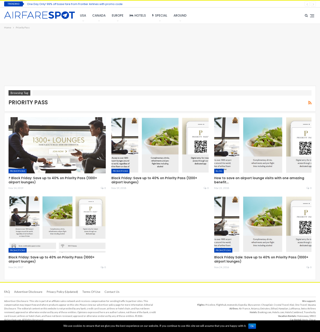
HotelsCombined (294, 312)
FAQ (7, 291)
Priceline (210, 304)
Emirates (265, 308)
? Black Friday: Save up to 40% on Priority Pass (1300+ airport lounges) (53, 180)
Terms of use (91, 291)
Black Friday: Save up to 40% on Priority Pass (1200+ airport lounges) (154, 180)
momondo (232, 304)
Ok (252, 326)
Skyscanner (254, 304)
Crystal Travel (281, 304)
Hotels (138, 15)
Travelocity (310, 312)
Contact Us (112, 291)
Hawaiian (283, 308)
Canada (99, 15)
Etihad (274, 308)
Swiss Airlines (308, 308)
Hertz (305, 319)
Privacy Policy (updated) (62, 291)
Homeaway (303, 316)
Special (159, 15)
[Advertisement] (160, 58)
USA (83, 15)
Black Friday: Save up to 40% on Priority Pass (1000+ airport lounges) (52, 259)
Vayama (312, 304)
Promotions (17, 171)
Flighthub (221, 304)
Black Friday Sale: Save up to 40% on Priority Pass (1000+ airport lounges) (261, 259)
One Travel (301, 304)
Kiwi (292, 304)
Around (180, 15)
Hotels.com (278, 312)
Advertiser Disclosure (28, 291)
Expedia (242, 304)
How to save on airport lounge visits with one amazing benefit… (259, 180)
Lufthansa (294, 308)
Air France (244, 308)
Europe (117, 15)
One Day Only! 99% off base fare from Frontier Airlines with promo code (75, 4)
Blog (219, 171)
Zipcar (312, 319)
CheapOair (267, 304)
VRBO (312, 316)
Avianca (255, 308)
